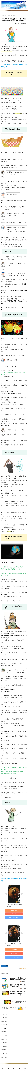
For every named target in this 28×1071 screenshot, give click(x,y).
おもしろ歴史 (5, 965)
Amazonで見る (14, 910)
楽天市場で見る (14, 913)
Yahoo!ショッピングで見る (14, 917)
